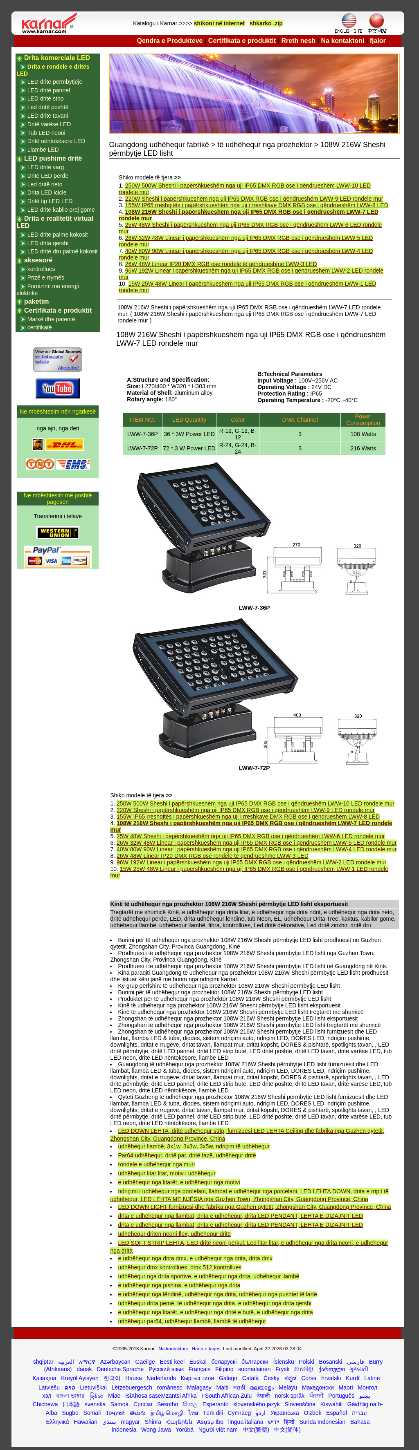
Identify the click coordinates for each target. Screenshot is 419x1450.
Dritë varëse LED (49, 124)
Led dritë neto (45, 184)
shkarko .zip (266, 23)
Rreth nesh (299, 40)
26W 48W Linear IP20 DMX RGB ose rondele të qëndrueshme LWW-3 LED (221, 264)
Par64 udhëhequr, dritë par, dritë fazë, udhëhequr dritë (187, 1155)
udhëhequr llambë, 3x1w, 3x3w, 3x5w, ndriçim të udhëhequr (193, 1146)
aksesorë (38, 260)
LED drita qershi (47, 243)
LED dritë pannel (48, 90)
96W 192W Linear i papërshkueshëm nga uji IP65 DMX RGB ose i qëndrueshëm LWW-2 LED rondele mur (251, 862)
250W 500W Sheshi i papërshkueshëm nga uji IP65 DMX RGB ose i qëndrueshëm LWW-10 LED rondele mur (255, 803)
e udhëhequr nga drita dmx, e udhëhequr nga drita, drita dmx (195, 1258)
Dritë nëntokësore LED (56, 141)
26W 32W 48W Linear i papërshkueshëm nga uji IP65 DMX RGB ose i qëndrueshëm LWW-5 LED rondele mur (256, 842)
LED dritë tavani (47, 115)
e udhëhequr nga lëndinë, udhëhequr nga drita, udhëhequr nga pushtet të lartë (217, 1294)
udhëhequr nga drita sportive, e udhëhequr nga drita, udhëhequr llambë (208, 1276)
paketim (36, 301)
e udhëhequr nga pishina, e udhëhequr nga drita (179, 1285)
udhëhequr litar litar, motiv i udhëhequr (166, 1173)
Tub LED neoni (46, 133)
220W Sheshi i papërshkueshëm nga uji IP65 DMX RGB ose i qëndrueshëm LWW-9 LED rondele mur (254, 198)
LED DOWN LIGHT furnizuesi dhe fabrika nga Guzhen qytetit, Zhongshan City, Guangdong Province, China (254, 1207)
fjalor (378, 40)
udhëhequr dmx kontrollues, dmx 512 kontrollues (179, 1267)
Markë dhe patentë (51, 319)
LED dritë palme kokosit (57, 234)
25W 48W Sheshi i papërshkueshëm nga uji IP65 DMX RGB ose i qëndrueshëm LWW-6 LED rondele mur (251, 836)
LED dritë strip (45, 98)
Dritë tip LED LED (49, 201)
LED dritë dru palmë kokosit (62, 251)
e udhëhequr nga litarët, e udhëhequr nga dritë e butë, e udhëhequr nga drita (215, 1312)
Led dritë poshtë (47, 107)
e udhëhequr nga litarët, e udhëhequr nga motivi (179, 1182)
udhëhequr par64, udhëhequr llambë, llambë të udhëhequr (192, 1321)
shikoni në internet (219, 23)
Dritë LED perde (47, 175)
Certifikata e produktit (242, 40)
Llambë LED (43, 149)
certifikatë (39, 327)
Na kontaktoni (343, 40)
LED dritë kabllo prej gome (61, 209)
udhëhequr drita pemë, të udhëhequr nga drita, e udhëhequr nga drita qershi (214, 1303)
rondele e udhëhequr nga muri (156, 1164)
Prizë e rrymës (45, 277)
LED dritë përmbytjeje (55, 81)
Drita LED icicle (47, 192)
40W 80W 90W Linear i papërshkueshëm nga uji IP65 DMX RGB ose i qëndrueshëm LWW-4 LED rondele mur (256, 849)
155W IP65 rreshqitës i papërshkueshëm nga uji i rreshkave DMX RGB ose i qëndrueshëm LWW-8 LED (256, 205)
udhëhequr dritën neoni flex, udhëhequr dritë (174, 1234)
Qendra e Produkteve (170, 40)
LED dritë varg (45, 167)
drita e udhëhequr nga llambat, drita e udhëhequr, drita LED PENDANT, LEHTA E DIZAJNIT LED (240, 1216)
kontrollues (41, 269)
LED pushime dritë (53, 158)
